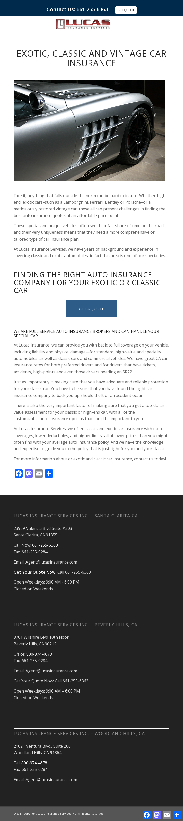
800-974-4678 (39, 654)
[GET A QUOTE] (91, 308)
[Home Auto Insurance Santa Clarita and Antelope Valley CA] (107, 26)
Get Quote (126, 10)
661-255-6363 (45, 545)
